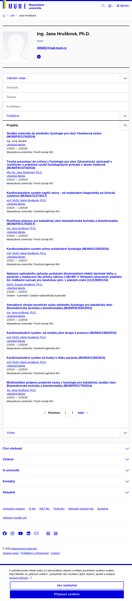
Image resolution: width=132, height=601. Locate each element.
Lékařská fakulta (16, 144)
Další (83, 412)
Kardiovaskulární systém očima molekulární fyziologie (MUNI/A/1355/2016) (58, 248)
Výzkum (8, 459)
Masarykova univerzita (24, 548)
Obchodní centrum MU (81, 508)
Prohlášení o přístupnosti (35, 553)
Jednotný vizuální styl (15, 517)
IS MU (32, 508)
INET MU (44, 508)
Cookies (55, 553)
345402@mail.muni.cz (52, 47)
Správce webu (11, 553)
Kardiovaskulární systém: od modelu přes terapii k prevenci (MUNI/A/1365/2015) (61, 332)
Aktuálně (9, 492)
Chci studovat (12, 448)
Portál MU (59, 508)
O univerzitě (11, 470)
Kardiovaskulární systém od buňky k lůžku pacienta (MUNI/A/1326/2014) (56, 357)
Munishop (102, 508)
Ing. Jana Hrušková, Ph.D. (21, 228)
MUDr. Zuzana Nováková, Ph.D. (25, 284)
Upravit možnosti (20, 580)
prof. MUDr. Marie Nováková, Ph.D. (26, 200)
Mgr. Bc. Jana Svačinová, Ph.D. (24, 172)
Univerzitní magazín (14, 508)
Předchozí (52, 412)
